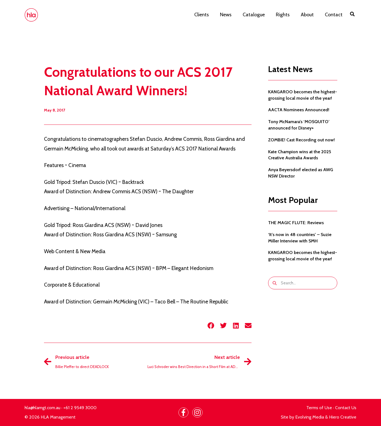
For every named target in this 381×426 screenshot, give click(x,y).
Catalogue (254, 15)
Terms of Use (319, 407)
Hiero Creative (342, 417)
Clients (201, 15)
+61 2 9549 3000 (80, 407)
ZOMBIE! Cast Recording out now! (301, 139)
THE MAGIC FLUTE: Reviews (296, 222)
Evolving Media (309, 417)
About (307, 15)
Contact (334, 15)
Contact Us (345, 407)
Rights (283, 15)
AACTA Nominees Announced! (298, 109)
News (226, 15)
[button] (352, 14)
